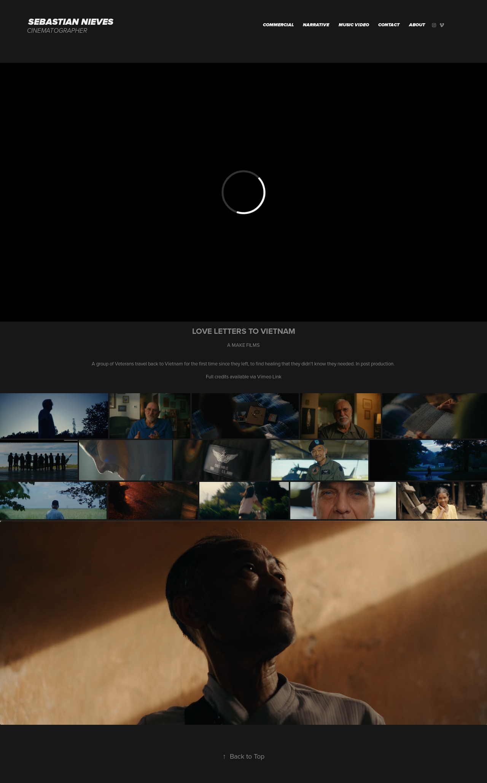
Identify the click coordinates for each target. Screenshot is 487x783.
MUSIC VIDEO (354, 25)
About (417, 25)
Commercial (278, 25)
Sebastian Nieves (70, 22)
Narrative (316, 25)
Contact (388, 25)
